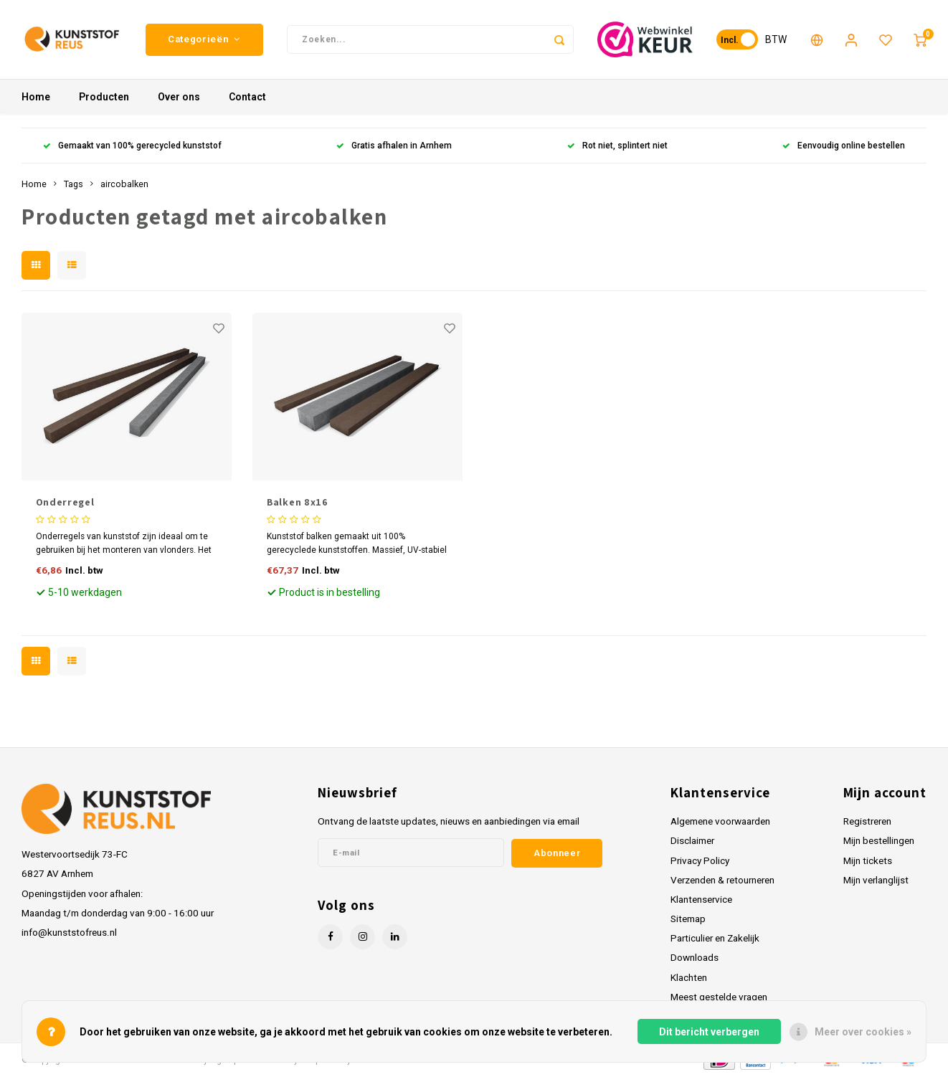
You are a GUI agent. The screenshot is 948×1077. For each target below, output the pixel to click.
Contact (247, 97)
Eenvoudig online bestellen (843, 146)
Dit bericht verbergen (709, 1032)
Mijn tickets (867, 860)
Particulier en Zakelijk (714, 938)
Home (36, 97)
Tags (73, 184)
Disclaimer (692, 840)
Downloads (694, 957)
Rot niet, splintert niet (617, 146)
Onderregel (65, 501)
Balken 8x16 (297, 501)
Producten (104, 97)
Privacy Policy (699, 860)
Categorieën (204, 39)
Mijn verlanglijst (876, 880)
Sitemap (688, 918)
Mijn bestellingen (878, 840)
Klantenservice (701, 899)
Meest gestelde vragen (718, 996)
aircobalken (124, 184)
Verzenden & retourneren (722, 880)
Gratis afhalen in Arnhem (394, 146)
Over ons (179, 97)
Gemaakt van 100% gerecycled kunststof (132, 146)
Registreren (867, 821)
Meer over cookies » (863, 1032)
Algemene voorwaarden (720, 821)
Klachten (688, 977)
